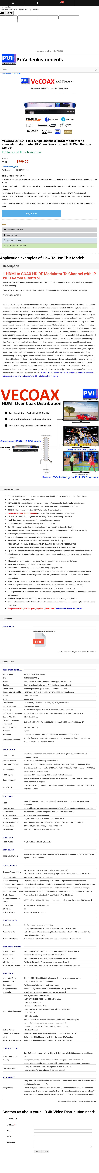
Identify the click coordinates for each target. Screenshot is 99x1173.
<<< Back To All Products (11, 74)
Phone (9, 1131)
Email (9, 1136)
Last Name (11, 1125)
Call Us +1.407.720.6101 (15, 246)
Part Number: (7, 170)
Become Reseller (12, 240)
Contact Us (10, 235)
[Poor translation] (9, 13)
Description (11, 1142)
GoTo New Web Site (13, 230)
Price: (4, 162)
